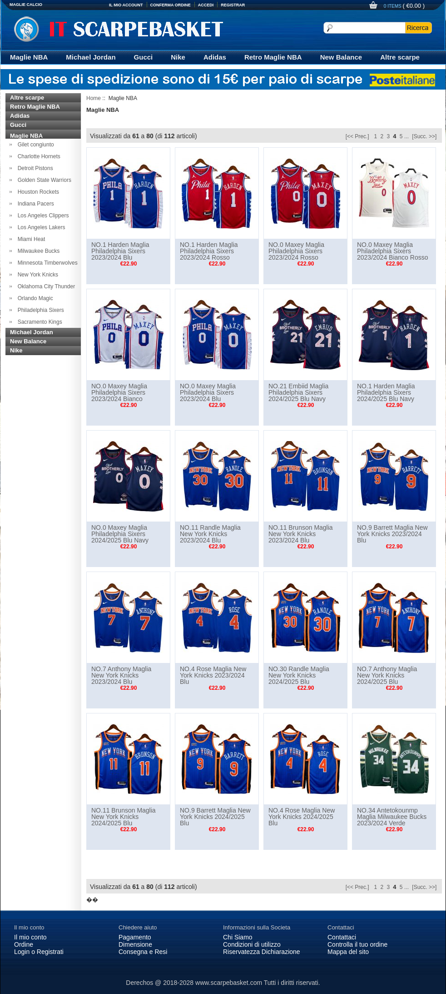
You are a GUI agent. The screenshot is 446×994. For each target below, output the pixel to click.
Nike (178, 57)
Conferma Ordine (170, 5)
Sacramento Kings (38, 322)
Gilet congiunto (34, 144)
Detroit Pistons (34, 168)
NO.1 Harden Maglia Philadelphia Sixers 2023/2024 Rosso (209, 251)
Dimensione (135, 944)
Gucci (143, 57)
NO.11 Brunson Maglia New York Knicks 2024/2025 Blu (123, 817)
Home (93, 98)
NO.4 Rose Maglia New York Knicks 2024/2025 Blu (301, 817)
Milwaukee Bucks (37, 251)
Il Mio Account (126, 5)
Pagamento (135, 937)
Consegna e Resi (143, 951)
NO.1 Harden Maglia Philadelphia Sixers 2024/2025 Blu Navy (386, 392)
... (406, 136)
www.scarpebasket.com (228, 982)
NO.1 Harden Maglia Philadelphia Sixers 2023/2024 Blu (120, 251)
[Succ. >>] (424, 136)
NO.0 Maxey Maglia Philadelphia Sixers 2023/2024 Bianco (119, 392)
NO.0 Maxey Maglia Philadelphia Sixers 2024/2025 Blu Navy (120, 534)
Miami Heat (30, 239)
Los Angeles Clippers (42, 215)
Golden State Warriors (43, 180)
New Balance (341, 57)
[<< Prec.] (357, 136)
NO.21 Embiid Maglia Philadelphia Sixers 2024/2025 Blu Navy (298, 392)
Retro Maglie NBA (273, 57)
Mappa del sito (348, 951)
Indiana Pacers (34, 204)
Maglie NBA (29, 57)
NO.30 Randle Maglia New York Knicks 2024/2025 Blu (298, 675)
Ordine (23, 944)
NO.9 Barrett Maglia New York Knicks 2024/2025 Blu (215, 817)
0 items (393, 6)
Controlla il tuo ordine (357, 944)
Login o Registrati (39, 951)
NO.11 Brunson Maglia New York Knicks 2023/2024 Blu (300, 534)
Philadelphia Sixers (39, 310)
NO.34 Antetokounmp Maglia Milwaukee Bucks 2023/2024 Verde (391, 817)
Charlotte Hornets (37, 156)
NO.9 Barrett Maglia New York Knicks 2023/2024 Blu (392, 534)
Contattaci (341, 937)
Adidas (214, 57)
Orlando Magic (34, 298)
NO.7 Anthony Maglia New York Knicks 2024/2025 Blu (387, 675)
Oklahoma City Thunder (45, 286)
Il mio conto (30, 937)
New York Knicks (36, 274)
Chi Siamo (238, 937)
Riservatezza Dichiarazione (261, 951)
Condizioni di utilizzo (252, 944)
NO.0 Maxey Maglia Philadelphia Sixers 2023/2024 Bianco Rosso (392, 251)
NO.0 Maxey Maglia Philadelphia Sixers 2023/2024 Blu (208, 392)
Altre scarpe (400, 57)
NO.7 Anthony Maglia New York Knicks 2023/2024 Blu (121, 675)
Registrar (233, 5)
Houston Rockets (37, 192)
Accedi (206, 5)
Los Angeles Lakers (40, 227)
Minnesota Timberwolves (46, 263)
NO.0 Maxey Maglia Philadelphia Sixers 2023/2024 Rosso (296, 251)
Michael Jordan (90, 57)
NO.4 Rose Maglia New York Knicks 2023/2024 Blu (213, 675)
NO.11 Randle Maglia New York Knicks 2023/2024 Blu (210, 534)
